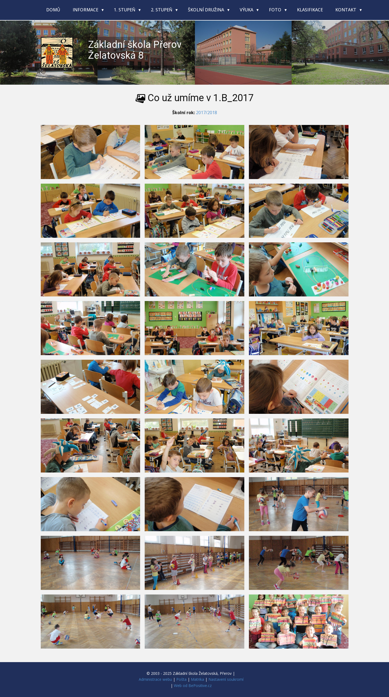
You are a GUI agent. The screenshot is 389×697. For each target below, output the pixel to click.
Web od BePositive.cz (193, 685)
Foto (275, 10)
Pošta (181, 679)
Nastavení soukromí (225, 679)
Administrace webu (155, 679)
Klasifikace (310, 10)
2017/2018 (206, 112)
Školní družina (206, 10)
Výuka (247, 10)
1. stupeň (125, 10)
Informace (86, 10)
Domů (53, 10)
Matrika (197, 679)
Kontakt (346, 10)
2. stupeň (162, 10)
